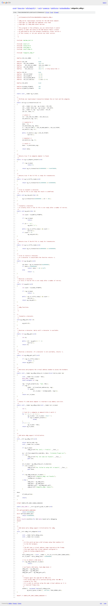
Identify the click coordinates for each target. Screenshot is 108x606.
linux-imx (21, 8)
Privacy (15, 603)
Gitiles (10, 603)
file (47, 12)
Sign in (104, 2)
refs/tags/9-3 (30, 8)
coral (14, 8)
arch (40, 8)
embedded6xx (65, 8)
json (105, 603)
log (52, 12)
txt (101, 603)
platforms (54, 8)
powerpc (46, 8)
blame (56, 12)
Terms (19, 603)
